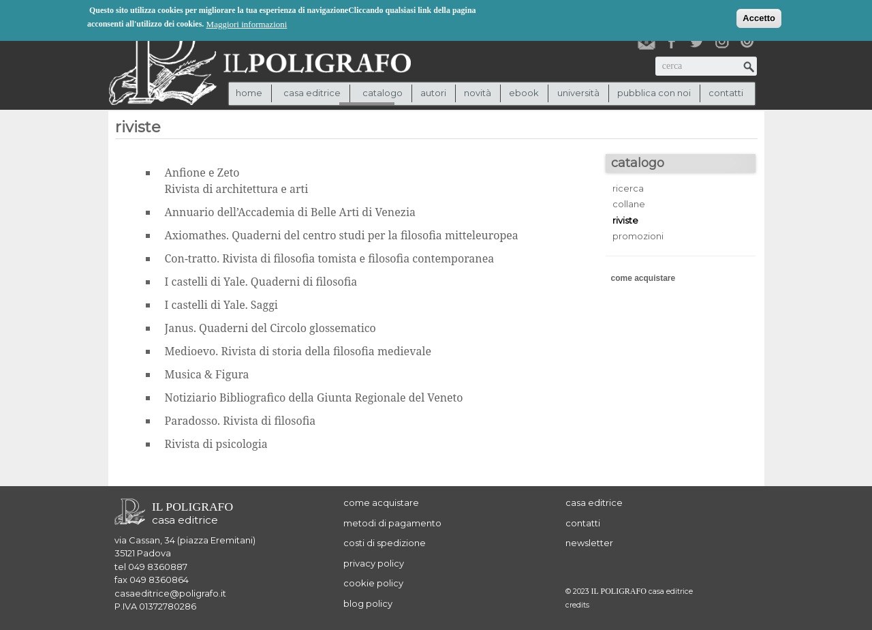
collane (628, 203)
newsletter (589, 542)
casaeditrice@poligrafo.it (170, 593)
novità (477, 92)
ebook (524, 92)
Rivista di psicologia (216, 443)
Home (249, 92)
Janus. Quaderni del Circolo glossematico (270, 327)
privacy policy (373, 563)
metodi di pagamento (392, 523)
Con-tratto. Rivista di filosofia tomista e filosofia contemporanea (330, 258)
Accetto (759, 17)
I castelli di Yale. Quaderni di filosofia (261, 281)
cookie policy (373, 583)
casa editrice (594, 502)
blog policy (367, 603)
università (578, 92)
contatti (725, 92)
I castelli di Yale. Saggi (221, 304)
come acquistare (643, 278)
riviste (625, 220)
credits (577, 605)
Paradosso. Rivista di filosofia (240, 420)
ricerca (628, 188)
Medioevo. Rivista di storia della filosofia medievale (298, 351)
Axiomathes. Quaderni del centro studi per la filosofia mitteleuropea (341, 235)
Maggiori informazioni (246, 23)
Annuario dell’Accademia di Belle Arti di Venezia (290, 212)
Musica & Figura (207, 374)
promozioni (638, 235)
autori (433, 92)
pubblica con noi (654, 92)
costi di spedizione (384, 542)
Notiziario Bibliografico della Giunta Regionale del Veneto (314, 397)
